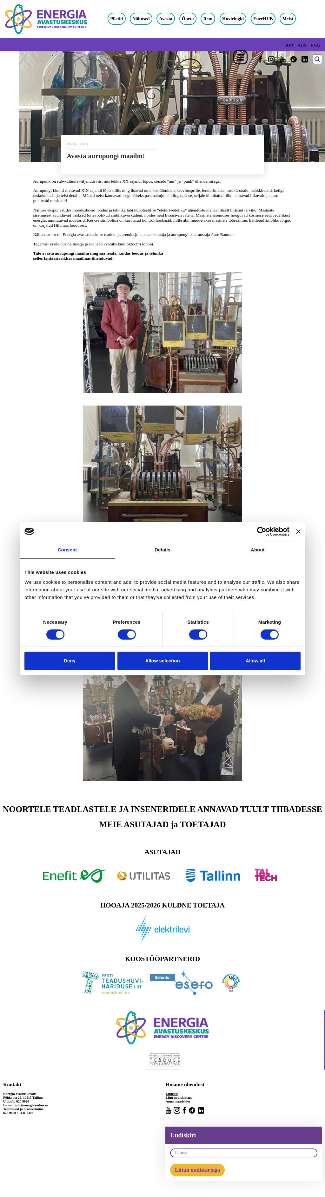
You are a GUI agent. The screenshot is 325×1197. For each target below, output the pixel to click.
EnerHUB (263, 18)
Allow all (255, 660)
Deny (70, 660)
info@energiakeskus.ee (31, 1105)
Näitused (140, 18)
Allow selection (162, 660)
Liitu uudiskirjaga (179, 1097)
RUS (302, 45)
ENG (315, 45)
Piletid (116, 18)
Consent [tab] (67, 549)
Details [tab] (162, 549)
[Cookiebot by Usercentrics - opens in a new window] (261, 531)
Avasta (165, 18)
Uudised (172, 1094)
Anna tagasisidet (178, 1101)
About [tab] (258, 549)
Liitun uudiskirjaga (197, 1170)
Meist (287, 18)
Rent (208, 18)
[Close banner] (298, 531)
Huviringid (233, 18)
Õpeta (188, 18)
